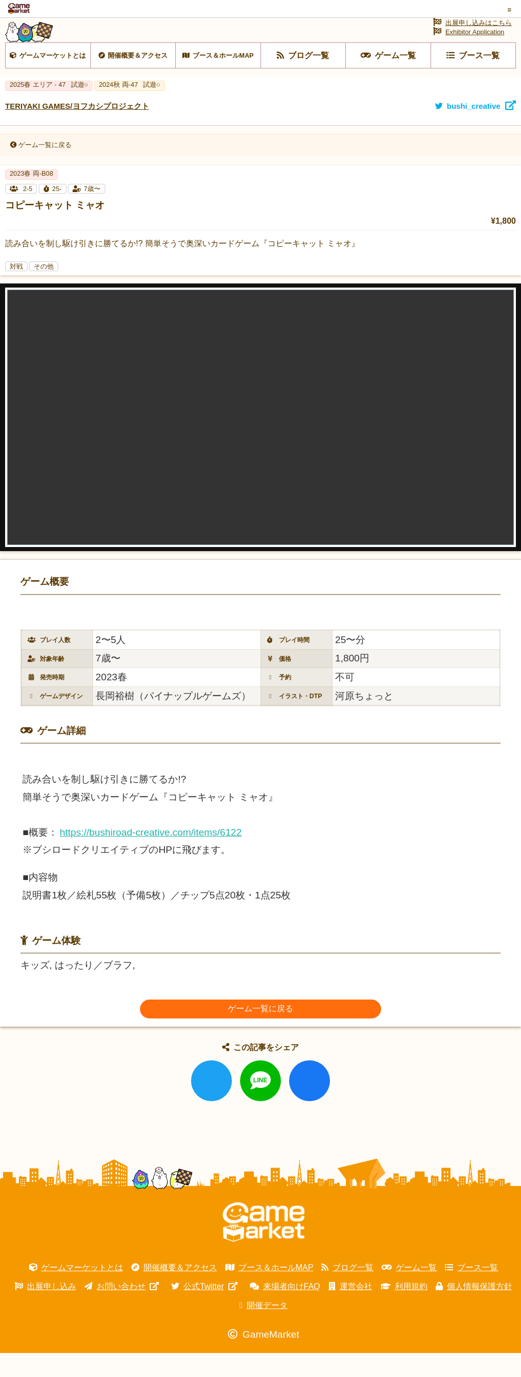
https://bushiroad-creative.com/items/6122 (151, 855)
